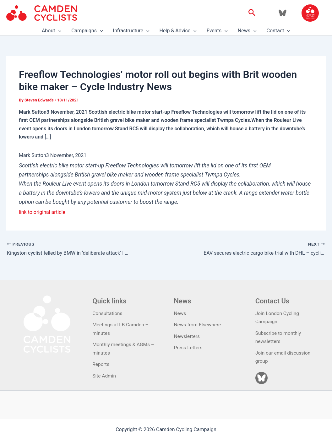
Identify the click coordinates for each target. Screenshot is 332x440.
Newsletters (187, 336)
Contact (279, 30)
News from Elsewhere (198, 325)
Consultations (107, 313)
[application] (58, 30)
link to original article (42, 212)
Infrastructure (131, 30)
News (247, 30)
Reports (101, 364)
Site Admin (104, 376)
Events (217, 30)
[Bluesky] (282, 13)
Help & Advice (178, 30)
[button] (252, 13)
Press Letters (189, 347)
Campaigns (87, 30)
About (51, 30)
